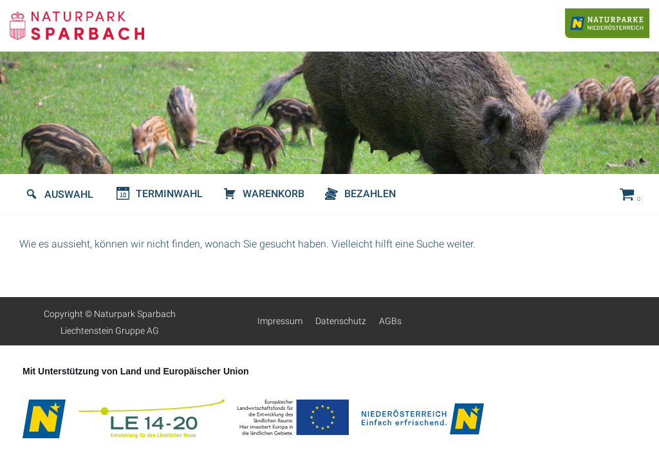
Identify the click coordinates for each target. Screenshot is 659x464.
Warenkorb (273, 194)
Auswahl (68, 194)
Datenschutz (340, 321)
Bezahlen (370, 194)
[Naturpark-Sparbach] (77, 26)
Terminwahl (169, 194)
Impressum (279, 321)
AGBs (390, 321)
